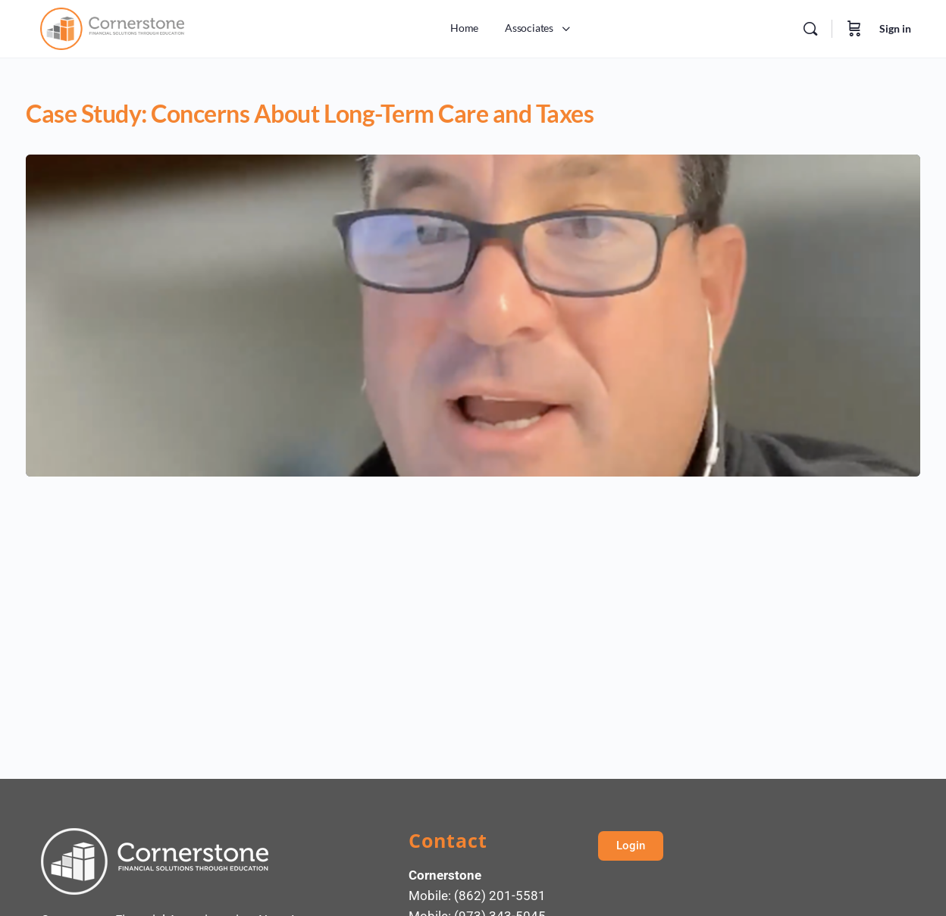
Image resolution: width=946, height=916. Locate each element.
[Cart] (854, 29)
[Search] (810, 29)
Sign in (895, 28)
